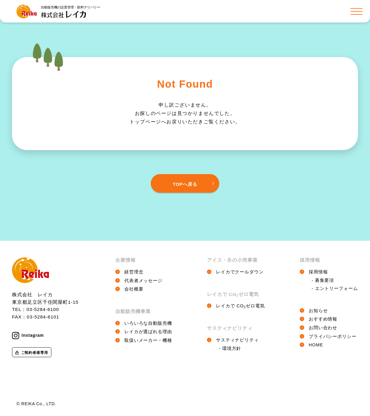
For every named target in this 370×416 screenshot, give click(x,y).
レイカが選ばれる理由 (148, 331)
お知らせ (318, 310)
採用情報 (318, 272)
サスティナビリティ (237, 340)
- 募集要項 (323, 280)
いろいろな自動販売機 (148, 323)
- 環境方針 (230, 348)
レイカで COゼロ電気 (240, 305)
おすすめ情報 (323, 319)
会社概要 (134, 289)
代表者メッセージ (143, 280)
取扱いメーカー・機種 (148, 340)
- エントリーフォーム (335, 288)
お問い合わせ (323, 327)
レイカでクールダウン (240, 272)
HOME (316, 344)
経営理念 (134, 272)
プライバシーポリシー (332, 336)
